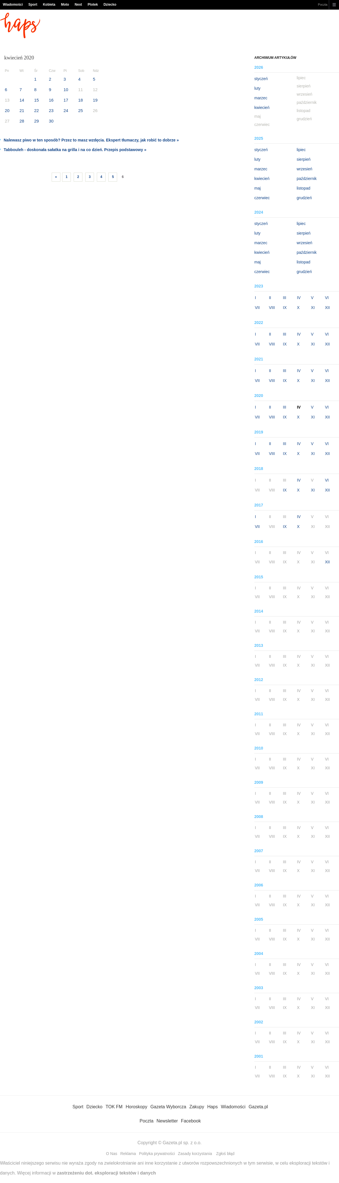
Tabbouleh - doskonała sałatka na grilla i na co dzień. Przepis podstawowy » (75, 149)
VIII (272, 307)
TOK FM (114, 1106)
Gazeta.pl (258, 1106)
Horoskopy (136, 1106)
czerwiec (262, 198)
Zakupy (196, 1106)
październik (307, 178)
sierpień (303, 159)
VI (327, 297)
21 (21, 110)
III (284, 297)
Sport (33, 5)
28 (21, 121)
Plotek (93, 5)
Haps (212, 1106)
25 (80, 110)
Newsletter (167, 1120)
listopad (303, 188)
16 (51, 100)
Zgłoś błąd (225, 1153)
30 (51, 121)
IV (299, 297)
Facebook (191, 1120)
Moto (65, 5)
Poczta (322, 4)
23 (51, 110)
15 (36, 100)
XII (327, 307)
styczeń (261, 78)
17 (66, 100)
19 (95, 100)
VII (257, 307)
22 (36, 110)
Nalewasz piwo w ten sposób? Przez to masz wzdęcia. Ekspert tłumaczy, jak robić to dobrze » (91, 140)
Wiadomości (13, 5)
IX (284, 307)
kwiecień (262, 107)
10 (66, 89)
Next (78, 5)
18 (80, 100)
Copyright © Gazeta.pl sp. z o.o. (169, 1142)
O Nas (111, 1153)
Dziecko (110, 5)
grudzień (304, 198)
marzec (260, 98)
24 (66, 110)
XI (313, 307)
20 (7, 110)
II (270, 297)
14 (21, 100)
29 (36, 121)
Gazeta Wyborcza (168, 1106)
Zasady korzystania (195, 1153)
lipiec (301, 149)
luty (257, 88)
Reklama (128, 1153)
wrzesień (304, 169)
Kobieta (49, 5)
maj (257, 188)
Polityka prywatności (157, 1153)
